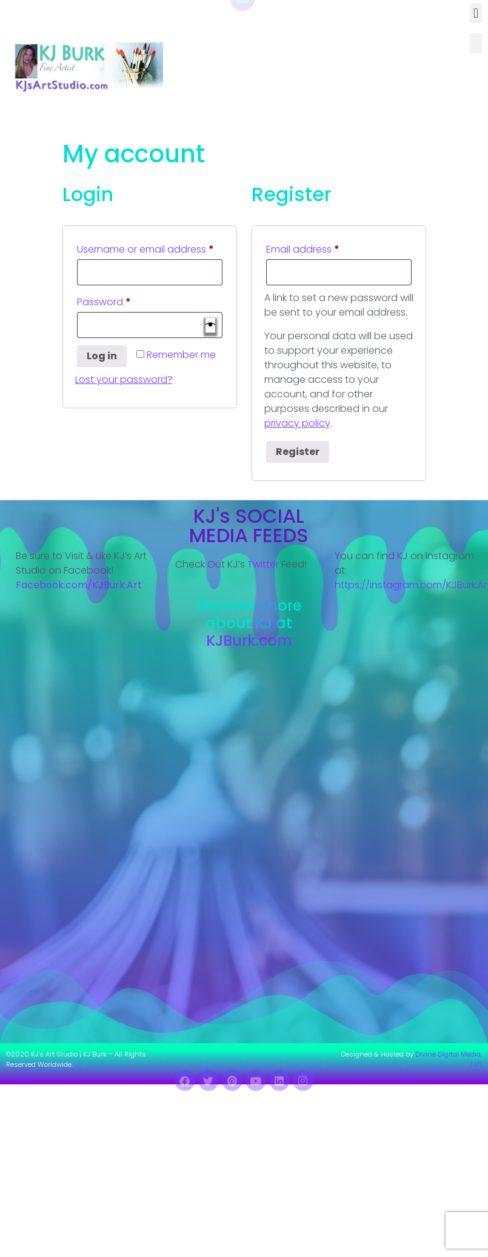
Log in (102, 356)
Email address (323, 248)
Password (124, 301)
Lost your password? (124, 379)
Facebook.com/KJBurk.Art (80, 585)
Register (297, 452)
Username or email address (149, 248)
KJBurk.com (249, 641)
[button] (475, 13)
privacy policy (297, 423)
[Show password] (210, 325)
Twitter (263, 564)
